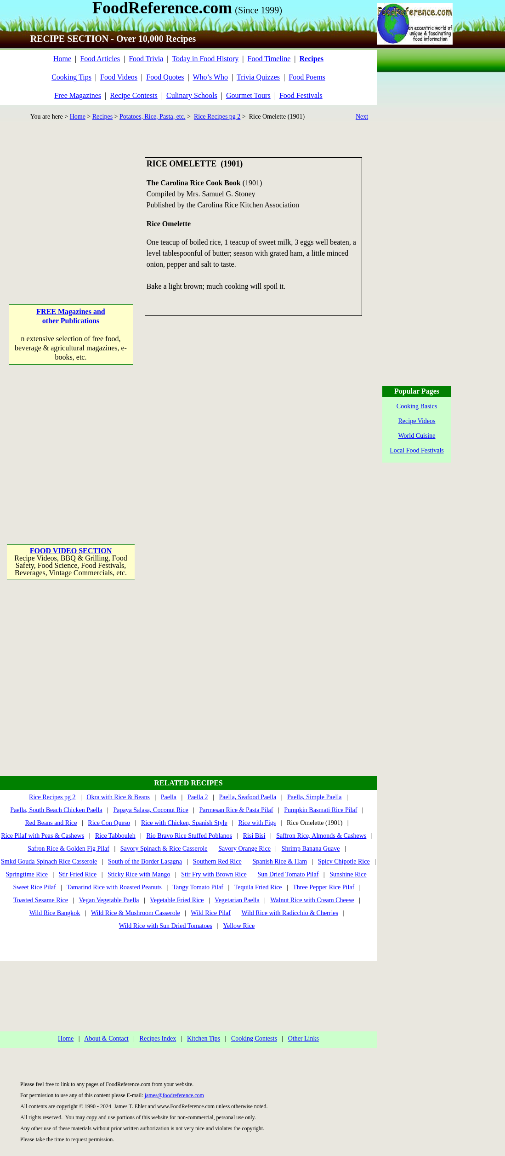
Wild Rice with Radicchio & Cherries (289, 913)
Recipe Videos (417, 421)
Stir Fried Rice (77, 874)
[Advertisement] (71, 214)
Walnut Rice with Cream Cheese (312, 900)
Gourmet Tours (248, 95)
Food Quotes (165, 77)
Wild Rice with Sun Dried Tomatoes (165, 925)
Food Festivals (301, 95)
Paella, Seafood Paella (247, 797)
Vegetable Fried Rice (177, 900)
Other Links (303, 1038)
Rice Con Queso (109, 822)
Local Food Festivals (416, 450)
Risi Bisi (254, 835)
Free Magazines (77, 95)
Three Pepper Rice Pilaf (323, 887)
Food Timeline (269, 59)
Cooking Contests (254, 1038)
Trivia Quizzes (258, 77)
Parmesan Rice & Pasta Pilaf (236, 810)
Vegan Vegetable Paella (109, 900)
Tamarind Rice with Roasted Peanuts (114, 887)
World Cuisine (417, 435)
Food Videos (118, 77)
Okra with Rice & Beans (118, 797)
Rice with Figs (257, 822)
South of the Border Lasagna (145, 861)
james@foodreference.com (174, 1095)
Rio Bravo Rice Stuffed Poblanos (189, 835)
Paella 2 (197, 797)
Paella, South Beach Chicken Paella (56, 810)
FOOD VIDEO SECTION (71, 551)
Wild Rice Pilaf (211, 913)
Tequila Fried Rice (258, 887)
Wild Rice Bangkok (54, 913)
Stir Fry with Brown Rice (213, 874)
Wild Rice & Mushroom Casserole (135, 913)
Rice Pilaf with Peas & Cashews (42, 835)
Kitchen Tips (203, 1038)
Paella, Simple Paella (314, 797)
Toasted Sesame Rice (40, 900)
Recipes (102, 116)
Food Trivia (146, 59)
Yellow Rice (239, 925)
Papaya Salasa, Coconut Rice (150, 810)
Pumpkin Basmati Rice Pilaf (320, 810)
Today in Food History (205, 59)
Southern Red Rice (217, 861)
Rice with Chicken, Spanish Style (184, 822)
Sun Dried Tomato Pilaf (287, 874)
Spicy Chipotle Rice (344, 861)
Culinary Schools (191, 95)
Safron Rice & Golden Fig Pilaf (68, 848)
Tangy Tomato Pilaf (197, 887)
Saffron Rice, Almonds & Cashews (321, 835)
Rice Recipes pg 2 (217, 116)
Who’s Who (210, 77)
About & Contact (106, 1038)
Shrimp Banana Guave (311, 848)
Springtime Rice (27, 874)
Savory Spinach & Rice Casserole (164, 848)
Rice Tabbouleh (115, 835)
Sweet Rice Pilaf (34, 887)
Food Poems (307, 77)
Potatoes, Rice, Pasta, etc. (152, 116)
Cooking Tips (71, 77)
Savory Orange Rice (244, 848)
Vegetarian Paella (237, 900)
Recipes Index (158, 1038)
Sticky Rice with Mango (139, 874)
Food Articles (100, 59)
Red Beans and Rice (51, 822)
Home (62, 59)
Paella (168, 797)
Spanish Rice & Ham (279, 861)
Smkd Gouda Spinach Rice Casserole (49, 861)
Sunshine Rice (348, 874)
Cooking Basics (417, 406)
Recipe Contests (134, 95)
